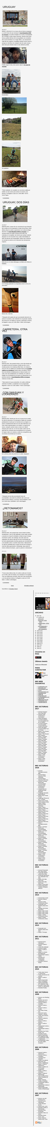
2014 (38, 634)
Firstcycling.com (42, 695)
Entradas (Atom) (13, 588)
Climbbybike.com (42, 701)
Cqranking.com (42, 693)
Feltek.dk (40, 694)
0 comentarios (6, 198)
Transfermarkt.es (42, 702)
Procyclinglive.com (43, 689)
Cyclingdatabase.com (43, 697)
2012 (38, 637)
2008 (38, 643)
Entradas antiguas (29, 585)
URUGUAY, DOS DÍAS (16, 202)
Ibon (44, 673)
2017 (38, 615)
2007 (38, 645)
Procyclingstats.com (43, 691)
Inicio (12, 585)
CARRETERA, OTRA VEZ (14, 330)
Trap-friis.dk (41, 698)
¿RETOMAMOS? (13, 508)
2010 (38, 640)
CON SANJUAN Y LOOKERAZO (13, 393)
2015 (38, 632)
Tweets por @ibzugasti (41, 664)
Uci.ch (39, 690)
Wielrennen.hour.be (43, 699)
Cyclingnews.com (42, 686)
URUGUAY (9, 7)
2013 (38, 635)
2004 (38, 648)
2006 (38, 646)
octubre (40, 617)
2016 (38, 630)
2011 (38, 638)
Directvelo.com (42, 688)
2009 (38, 642)
